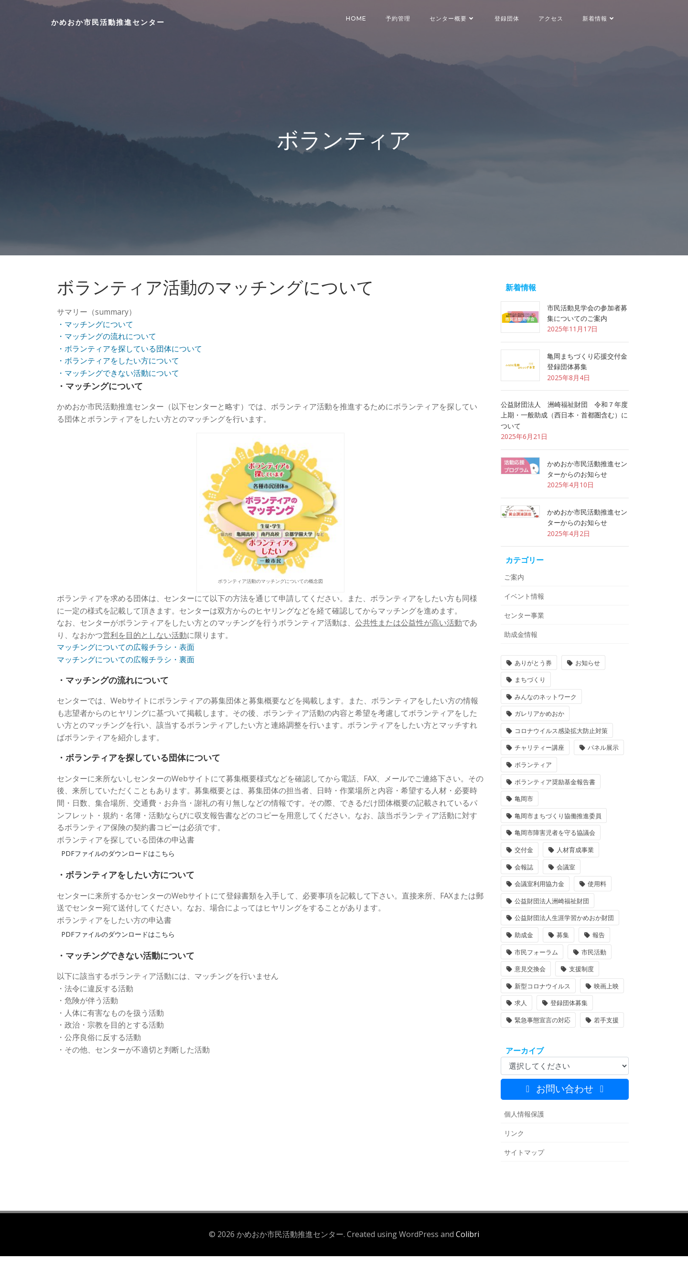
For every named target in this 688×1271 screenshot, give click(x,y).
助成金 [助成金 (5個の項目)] (521, 952)
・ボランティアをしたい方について (118, 375)
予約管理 (399, 18)
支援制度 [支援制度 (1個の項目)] (579, 987)
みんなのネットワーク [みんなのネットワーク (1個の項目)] (543, 714)
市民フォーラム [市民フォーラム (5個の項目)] (534, 969)
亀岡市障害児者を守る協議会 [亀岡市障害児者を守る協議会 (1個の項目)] (552, 850)
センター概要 (454, 18)
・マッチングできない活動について (118, 387)
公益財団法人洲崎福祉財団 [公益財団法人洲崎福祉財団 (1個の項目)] (549, 918)
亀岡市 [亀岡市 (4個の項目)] (521, 816)
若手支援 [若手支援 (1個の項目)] (603, 1037)
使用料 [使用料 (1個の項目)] (594, 902)
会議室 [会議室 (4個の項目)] (563, 884)
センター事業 (522, 632)
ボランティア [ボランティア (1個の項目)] (530, 782)
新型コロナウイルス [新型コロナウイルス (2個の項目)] (540, 1003)
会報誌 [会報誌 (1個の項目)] (521, 884)
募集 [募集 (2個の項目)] (560, 952)
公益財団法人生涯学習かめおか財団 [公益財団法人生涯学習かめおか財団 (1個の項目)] (562, 935)
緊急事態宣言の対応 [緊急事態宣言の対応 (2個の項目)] (540, 1037)
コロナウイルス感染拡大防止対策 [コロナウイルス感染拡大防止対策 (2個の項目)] (558, 748)
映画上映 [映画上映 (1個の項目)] (603, 1003)
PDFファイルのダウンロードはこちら (118, 868)
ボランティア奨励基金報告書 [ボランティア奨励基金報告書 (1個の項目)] (552, 799)
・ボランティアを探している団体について (129, 363)
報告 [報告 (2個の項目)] (596, 952)
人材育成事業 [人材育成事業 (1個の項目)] (572, 867)
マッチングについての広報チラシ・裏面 (125, 673)
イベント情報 (522, 613)
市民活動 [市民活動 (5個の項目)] (591, 969)
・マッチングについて (95, 338)
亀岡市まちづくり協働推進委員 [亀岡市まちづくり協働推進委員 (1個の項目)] (555, 833)
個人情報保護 (522, 1131)
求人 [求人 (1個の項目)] (518, 1021)
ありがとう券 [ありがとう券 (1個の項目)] (530, 680)
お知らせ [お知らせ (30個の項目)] (585, 680)
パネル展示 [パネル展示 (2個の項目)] (600, 765)
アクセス (552, 18)
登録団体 (508, 18)
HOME (357, 18)
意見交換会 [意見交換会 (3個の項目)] (527, 987)
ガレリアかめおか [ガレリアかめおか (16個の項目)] (537, 731)
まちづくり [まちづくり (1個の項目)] (527, 697)
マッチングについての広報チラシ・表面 (125, 662)
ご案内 (512, 594)
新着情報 (600, 18)
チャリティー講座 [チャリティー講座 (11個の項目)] (537, 765)
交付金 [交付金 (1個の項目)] (521, 867)
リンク (512, 1150)
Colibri (467, 1249)
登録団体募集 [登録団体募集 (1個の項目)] (566, 1021)
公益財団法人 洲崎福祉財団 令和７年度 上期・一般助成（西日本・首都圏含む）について (565, 432)
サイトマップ (522, 1169)
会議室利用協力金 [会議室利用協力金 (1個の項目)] (537, 902)
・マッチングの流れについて (106, 351)
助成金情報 (518, 652)
